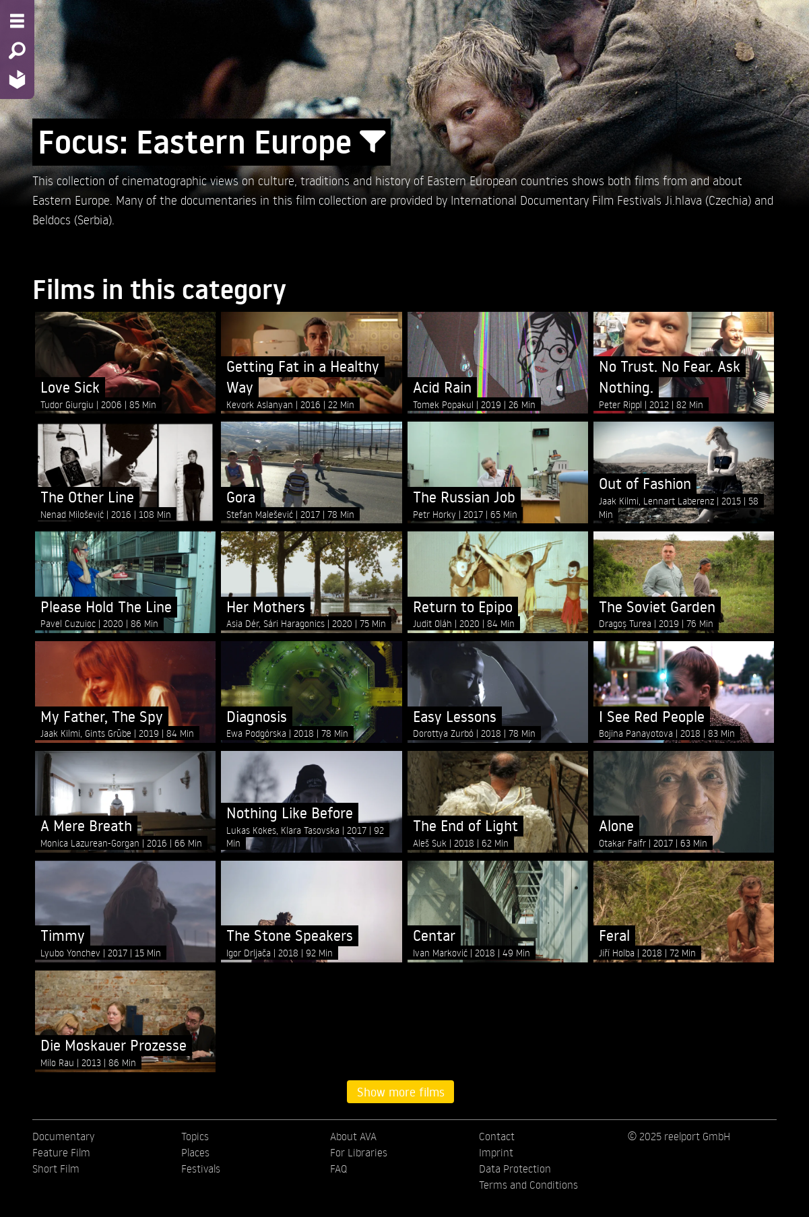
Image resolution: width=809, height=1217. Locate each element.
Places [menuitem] (195, 1152)
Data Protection (515, 1168)
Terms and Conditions (528, 1184)
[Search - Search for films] (17, 50)
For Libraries (358, 1152)
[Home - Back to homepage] (17, 79)
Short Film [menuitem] (55, 1168)
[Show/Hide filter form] (372, 142)
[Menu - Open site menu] (17, 21)
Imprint (496, 1152)
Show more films (401, 1092)
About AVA (353, 1136)
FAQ (338, 1168)
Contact (497, 1136)
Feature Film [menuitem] (61, 1152)
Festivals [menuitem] (200, 1168)
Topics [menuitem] (195, 1136)
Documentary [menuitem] (63, 1136)
